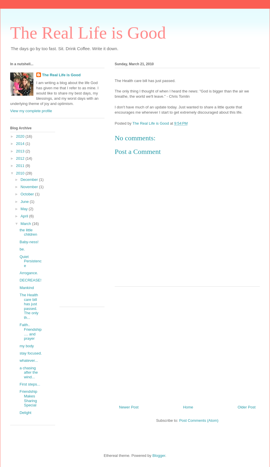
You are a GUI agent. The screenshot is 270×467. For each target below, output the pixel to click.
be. (22, 249)
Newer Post (128, 407)
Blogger (158, 455)
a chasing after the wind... (28, 372)
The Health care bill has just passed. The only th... (28, 306)
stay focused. (30, 353)
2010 (21, 173)
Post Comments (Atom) (198, 420)
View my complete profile (31, 111)
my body (26, 346)
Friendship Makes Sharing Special (28, 398)
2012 (21, 158)
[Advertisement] (187, 343)
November (30, 187)
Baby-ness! (28, 242)
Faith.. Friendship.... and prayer (30, 332)
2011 (21, 165)
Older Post (246, 407)
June (25, 201)
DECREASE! (30, 280)
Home (188, 407)
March (26, 223)
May (25, 209)
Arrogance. (28, 273)
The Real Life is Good (88, 32)
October (28, 194)
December (30, 179)
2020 (21, 136)
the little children (28, 232)
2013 (21, 151)
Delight (25, 412)
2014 (21, 143)
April (25, 216)
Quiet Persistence (30, 261)
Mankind (26, 288)
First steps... (29, 384)
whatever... (28, 360)
